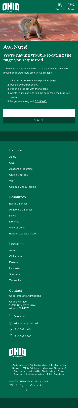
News (12, 215)
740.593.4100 (22, 329)
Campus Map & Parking (22, 187)
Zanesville (15, 280)
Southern (14, 274)
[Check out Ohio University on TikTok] (36, 385)
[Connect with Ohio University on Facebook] (11, 385)
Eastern (13, 262)
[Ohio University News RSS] (41, 385)
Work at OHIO (17, 227)
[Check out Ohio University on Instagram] (16, 389)
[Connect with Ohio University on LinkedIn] (21, 385)
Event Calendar (18, 203)
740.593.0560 (22, 336)
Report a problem (20, 89)
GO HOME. (41, 101)
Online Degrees (18, 175)
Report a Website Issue (22, 233)
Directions (20, 316)
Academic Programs (20, 169)
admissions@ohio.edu (26, 323)
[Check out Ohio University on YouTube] (26, 387)
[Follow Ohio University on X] (31, 385)
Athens (13, 250)
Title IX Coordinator (55, 374)
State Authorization (35, 374)
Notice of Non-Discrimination (42, 371)
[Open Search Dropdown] (60, 7)
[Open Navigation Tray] (71, 7)
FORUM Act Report (31, 368)
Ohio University (23, 381)
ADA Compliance (19, 365)
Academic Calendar (20, 209)
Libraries (14, 221)
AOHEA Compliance (39, 365)
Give (12, 163)
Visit (11, 181)
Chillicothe (15, 256)
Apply (12, 157)
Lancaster (14, 268)
